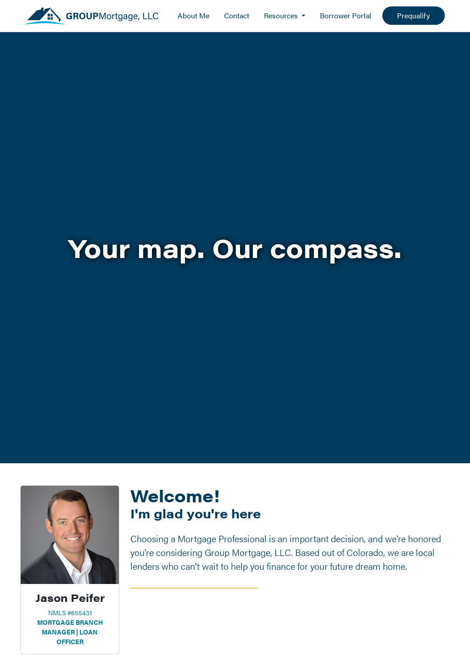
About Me (193, 15)
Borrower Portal (345, 15)
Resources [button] (282, 15)
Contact (236, 15)
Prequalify (413, 15)
